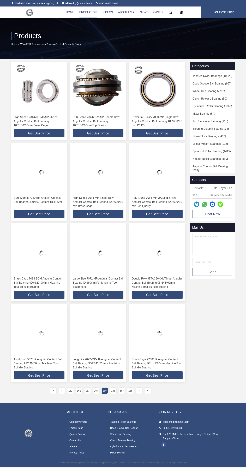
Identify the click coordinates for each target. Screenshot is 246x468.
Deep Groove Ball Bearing (136, 428)
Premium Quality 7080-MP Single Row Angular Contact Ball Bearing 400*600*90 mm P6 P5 (157, 121)
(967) (212, 83)
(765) (210, 168)
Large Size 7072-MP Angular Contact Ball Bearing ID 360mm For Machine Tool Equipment (98, 283)
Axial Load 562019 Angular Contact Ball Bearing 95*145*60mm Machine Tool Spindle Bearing (38, 363)
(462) (209, 136)
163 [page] (87, 391)
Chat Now (212, 214)
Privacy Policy (82, 453)
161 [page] (70, 391)
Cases (158, 12)
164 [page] (96, 391)
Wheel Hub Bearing (132, 434)
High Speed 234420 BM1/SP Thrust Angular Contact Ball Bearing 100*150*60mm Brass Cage (35, 121)
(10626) (212, 76)
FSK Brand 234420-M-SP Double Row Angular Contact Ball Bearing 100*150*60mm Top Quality (96, 121)
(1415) (212, 151)
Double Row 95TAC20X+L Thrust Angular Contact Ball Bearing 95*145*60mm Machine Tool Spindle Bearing (157, 283)
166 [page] (113, 391)
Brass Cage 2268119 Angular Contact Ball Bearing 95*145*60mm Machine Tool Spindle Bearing (157, 363)
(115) (210, 121)
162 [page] (79, 391)
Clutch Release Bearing (135, 441)
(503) (211, 98)
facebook (182, 445)
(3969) (212, 106)
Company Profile (84, 422)
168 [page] (130, 391)
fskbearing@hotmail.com (77, 3)
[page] (53, 391)
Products (88, 12)
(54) (204, 113)
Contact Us (81, 441)
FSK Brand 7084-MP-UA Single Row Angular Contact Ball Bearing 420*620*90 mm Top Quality (157, 202)
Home (70, 12)
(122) (210, 143)
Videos (108, 12)
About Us (126, 12)
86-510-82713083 (107, 3)
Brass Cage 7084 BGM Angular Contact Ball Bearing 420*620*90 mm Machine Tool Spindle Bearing (38, 283)
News (144, 12)
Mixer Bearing (129, 453)
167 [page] (122, 391)
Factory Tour (82, 428)
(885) (210, 158)
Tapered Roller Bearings (135, 422)
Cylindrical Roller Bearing (135, 447)
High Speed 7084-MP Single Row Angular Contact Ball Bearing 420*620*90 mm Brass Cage (98, 202)
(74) (211, 128)
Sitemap (79, 447)
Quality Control (83, 434)
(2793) (209, 91)
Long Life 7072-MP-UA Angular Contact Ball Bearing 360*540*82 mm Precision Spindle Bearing (97, 363)
